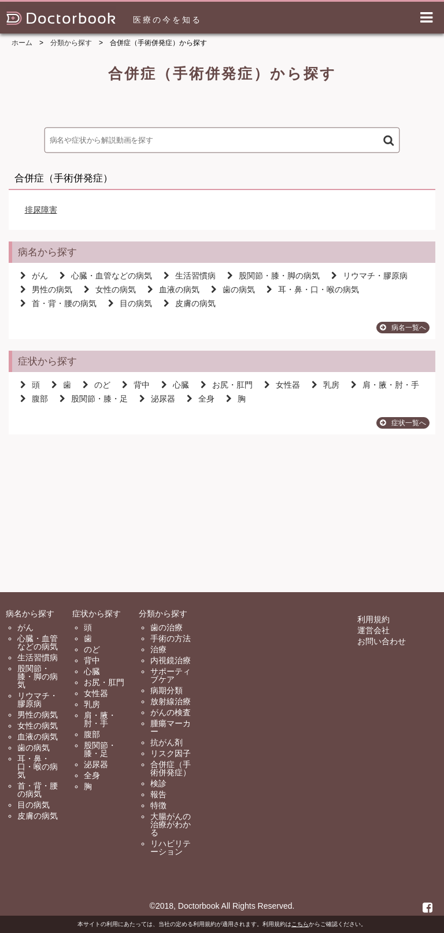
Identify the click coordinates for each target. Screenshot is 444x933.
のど (96, 384)
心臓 (175, 384)
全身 (200, 398)
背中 (136, 384)
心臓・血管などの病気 (106, 275)
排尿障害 (41, 209)
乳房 (325, 384)
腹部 (34, 398)
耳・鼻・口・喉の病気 (313, 289)
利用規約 (373, 619)
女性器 (282, 384)
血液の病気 (173, 289)
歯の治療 (166, 627)
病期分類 (166, 690)
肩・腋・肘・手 (385, 384)
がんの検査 (170, 712)
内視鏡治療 (170, 660)
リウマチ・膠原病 (369, 275)
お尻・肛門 (227, 384)
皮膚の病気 (190, 303)
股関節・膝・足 (94, 398)
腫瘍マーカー (170, 727)
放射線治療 (170, 701)
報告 (158, 794)
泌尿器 (157, 398)
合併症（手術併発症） (170, 768)
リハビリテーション (170, 847)
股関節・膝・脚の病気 (273, 275)
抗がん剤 (166, 742)
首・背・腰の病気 (58, 303)
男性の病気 (46, 289)
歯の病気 (233, 289)
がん (34, 275)
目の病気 (130, 303)
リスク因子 (170, 753)
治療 (158, 649)
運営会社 (373, 630)
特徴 (158, 805)
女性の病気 (110, 289)
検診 (158, 783)
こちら (300, 924)
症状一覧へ (403, 423)
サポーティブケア (170, 675)
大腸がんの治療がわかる (170, 824)
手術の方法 (170, 638)
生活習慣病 (190, 275)
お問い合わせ (381, 641)
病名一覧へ (403, 328)
